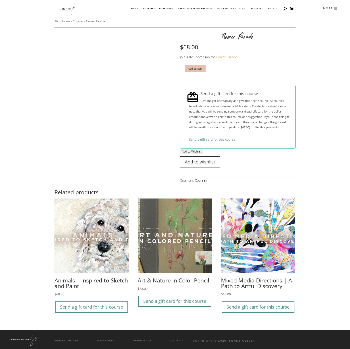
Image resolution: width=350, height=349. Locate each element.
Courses (148, 9)
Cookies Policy (142, 340)
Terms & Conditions (66, 340)
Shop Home (62, 21)
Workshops (166, 9)
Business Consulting (231, 9)
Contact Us (176, 340)
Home (134, 9)
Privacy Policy (106, 340)
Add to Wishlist (192, 151)
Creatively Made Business (195, 9)
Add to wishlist (200, 162)
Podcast (256, 9)
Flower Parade (226, 57)
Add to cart (195, 69)
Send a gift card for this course (212, 139)
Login (271, 9)
